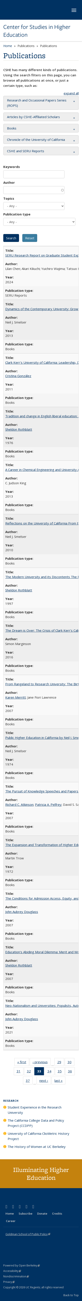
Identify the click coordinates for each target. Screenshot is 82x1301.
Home (7, 46)
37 (29, 1081)
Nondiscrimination (16, 1276)
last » (59, 1081)
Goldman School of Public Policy (27, 1234)
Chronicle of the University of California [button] (36, 139)
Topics (8, 198)
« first (23, 1063)
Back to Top (71, 1295)
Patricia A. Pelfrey (48, 804)
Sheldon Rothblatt (18, 429)
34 (50, 1072)
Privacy (9, 1282)
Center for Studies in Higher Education (36, 31)
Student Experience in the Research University (34, 1110)
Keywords (11, 166)
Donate (42, 1213)
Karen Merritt (15, 697)
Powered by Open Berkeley (21, 1265)
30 (71, 1063)
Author (9, 182)
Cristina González (18, 376)
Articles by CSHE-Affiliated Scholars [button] (33, 117)
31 (20, 1072)
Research (11, 1101)
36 (71, 1072)
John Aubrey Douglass (21, 911)
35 (61, 1072)
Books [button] (11, 128)
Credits (57, 1213)
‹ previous (42, 1063)
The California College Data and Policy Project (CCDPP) (36, 1123)
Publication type (16, 214)
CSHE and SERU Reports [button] (25, 151)
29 (60, 1063)
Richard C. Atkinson (19, 804)
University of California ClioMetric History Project (38, 1136)
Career (11, 1221)
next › (45, 1081)
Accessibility (12, 1271)
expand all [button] (71, 93)
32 (30, 1072)
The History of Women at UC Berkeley (37, 1146)
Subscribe (25, 1213)
